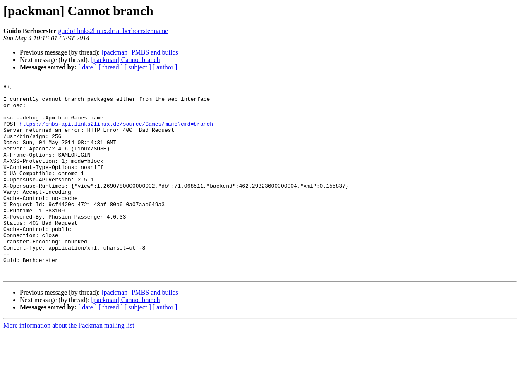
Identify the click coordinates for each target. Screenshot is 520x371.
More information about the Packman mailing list (68, 363)
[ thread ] (110, 67)
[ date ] (87, 67)
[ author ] (165, 67)
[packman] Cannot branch (125, 59)
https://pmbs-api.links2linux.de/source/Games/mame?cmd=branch (116, 132)
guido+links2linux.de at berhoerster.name (113, 30)
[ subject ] (138, 67)
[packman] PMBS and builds (139, 52)
